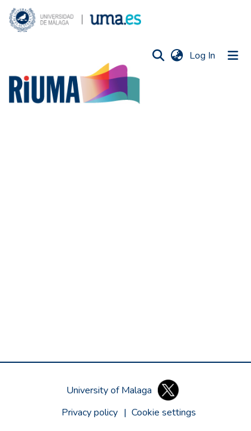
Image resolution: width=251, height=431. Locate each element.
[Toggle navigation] (233, 55)
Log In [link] (202, 55)
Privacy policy (90, 412)
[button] (75, 20)
